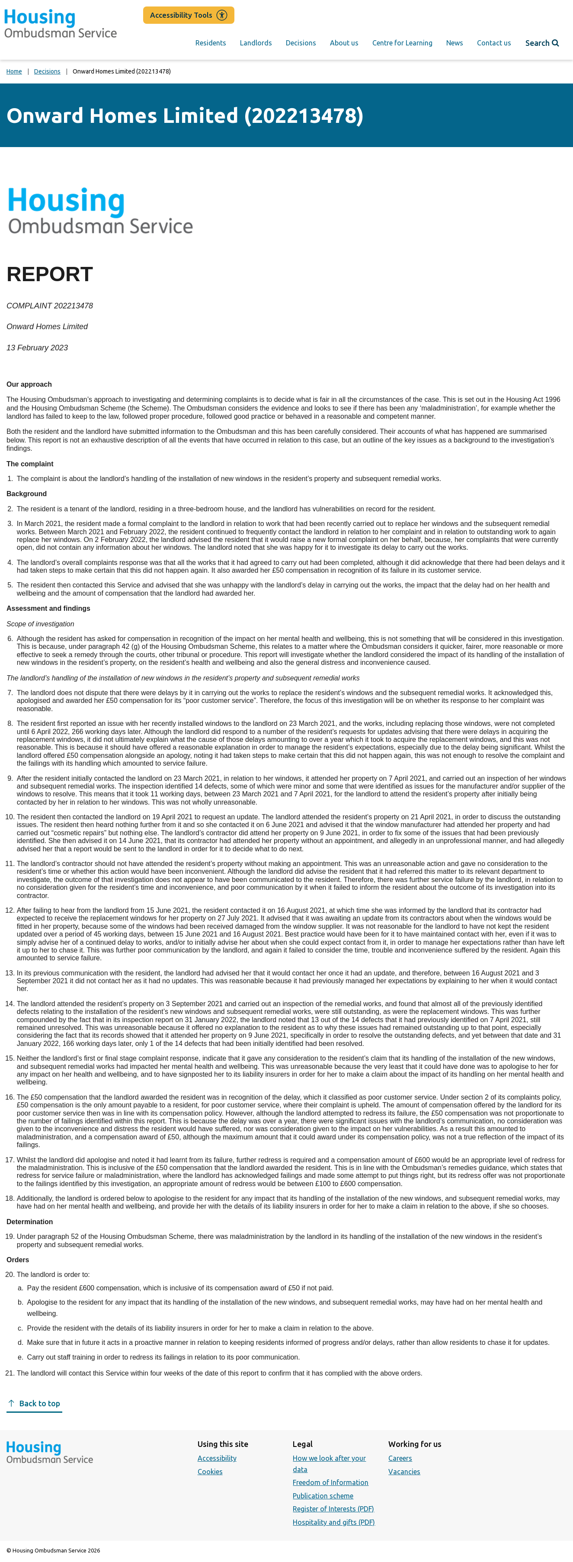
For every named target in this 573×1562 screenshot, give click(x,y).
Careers (400, 1458)
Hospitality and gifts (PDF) (334, 1522)
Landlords (256, 43)
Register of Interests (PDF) (333, 1509)
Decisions (301, 43)
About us (344, 43)
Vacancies (404, 1471)
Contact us (494, 43)
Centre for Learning (402, 43)
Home (14, 71)
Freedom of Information (330, 1482)
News (454, 43)
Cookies (210, 1471)
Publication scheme (323, 1496)
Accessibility (217, 1458)
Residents (210, 43)
